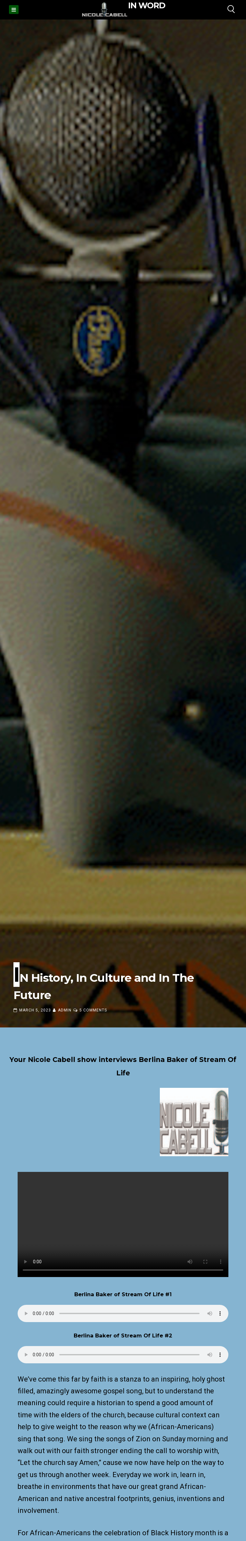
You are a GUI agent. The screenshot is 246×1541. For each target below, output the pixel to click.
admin (64, 1010)
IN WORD (146, 5)
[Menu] (14, 9)
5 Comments (93, 1010)
